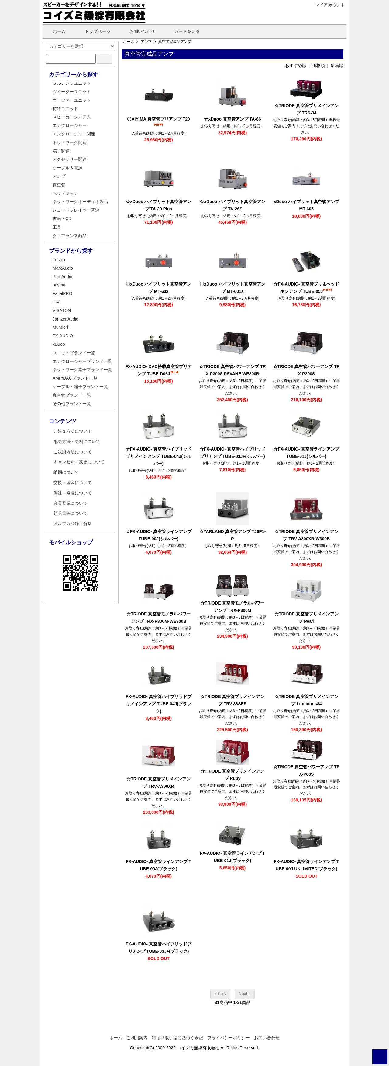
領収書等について (70, 513)
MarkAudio (63, 268)
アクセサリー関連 (70, 159)
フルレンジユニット (72, 83)
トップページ (93, 31)
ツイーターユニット (72, 91)
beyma (59, 284)
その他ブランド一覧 (72, 403)
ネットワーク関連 (70, 142)
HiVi (56, 302)
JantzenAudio (65, 319)
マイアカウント (327, 4)
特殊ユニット (65, 108)
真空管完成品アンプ (174, 42)
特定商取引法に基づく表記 (177, 1037)
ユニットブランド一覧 (74, 352)
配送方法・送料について (76, 441)
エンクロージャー (70, 125)
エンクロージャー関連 (74, 133)
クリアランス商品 (70, 235)
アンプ (146, 42)
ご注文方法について (72, 431)
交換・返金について (72, 482)
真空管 (59, 184)
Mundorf (60, 327)
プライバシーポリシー (228, 1037)
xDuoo (59, 344)
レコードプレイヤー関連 (76, 210)
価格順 (318, 65)
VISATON (62, 310)
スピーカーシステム (72, 116)
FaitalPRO (62, 293)
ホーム (55, 31)
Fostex (59, 259)
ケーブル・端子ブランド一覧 (80, 386)
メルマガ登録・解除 (72, 523)
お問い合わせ (138, 31)
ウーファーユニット (72, 100)
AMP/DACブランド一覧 (75, 378)
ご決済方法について (72, 451)
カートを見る (182, 31)
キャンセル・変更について (79, 461)
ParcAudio (62, 276)
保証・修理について (72, 492)
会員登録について (70, 503)
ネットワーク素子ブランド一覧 (82, 369)
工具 (57, 227)
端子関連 (61, 151)
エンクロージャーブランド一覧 (82, 361)
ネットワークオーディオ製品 (80, 201)
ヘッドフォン (65, 193)
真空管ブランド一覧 (72, 395)
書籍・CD (62, 218)
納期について (66, 472)
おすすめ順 (295, 65)
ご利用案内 (137, 1037)
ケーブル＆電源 (67, 167)
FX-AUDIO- (63, 335)
